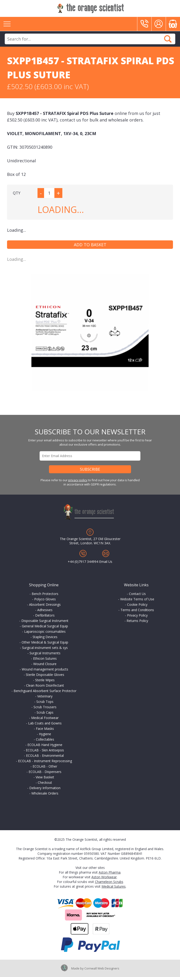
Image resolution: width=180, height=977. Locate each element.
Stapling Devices (45, 637)
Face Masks (45, 728)
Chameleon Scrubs (109, 881)
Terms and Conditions (137, 610)
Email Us (105, 561)
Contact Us (137, 593)
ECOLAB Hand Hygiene (44, 744)
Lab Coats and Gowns (45, 723)
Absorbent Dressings (45, 604)
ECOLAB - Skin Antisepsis (45, 750)
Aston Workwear (104, 877)
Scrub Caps (45, 712)
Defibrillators (45, 615)
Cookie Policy (137, 604)
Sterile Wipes (45, 680)
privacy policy (77, 480)
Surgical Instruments (45, 653)
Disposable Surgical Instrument (44, 620)
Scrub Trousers (45, 707)
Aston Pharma (109, 872)
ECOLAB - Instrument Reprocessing (45, 761)
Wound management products (45, 669)
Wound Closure (44, 664)
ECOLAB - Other (45, 766)
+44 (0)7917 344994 (83, 561)
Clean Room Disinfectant (45, 685)
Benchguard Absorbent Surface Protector (45, 691)
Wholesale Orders (44, 793)
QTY (16, 193)
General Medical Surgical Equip (45, 626)
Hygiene (45, 734)
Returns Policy (137, 620)
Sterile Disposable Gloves (45, 674)
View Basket (45, 777)
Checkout (45, 782)
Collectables (45, 739)
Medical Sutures (113, 886)
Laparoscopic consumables (45, 631)
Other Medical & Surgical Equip (45, 642)
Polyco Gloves (45, 599)
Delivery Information (44, 788)
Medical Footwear (45, 718)
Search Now (168, 39)
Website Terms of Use (137, 599)
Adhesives (44, 610)
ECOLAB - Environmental (45, 755)
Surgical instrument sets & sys (45, 647)
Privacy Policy (137, 615)
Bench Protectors (45, 593)
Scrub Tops (44, 701)
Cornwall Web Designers (101, 968)
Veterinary (44, 696)
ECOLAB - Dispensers (45, 771)
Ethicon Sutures (45, 658)
